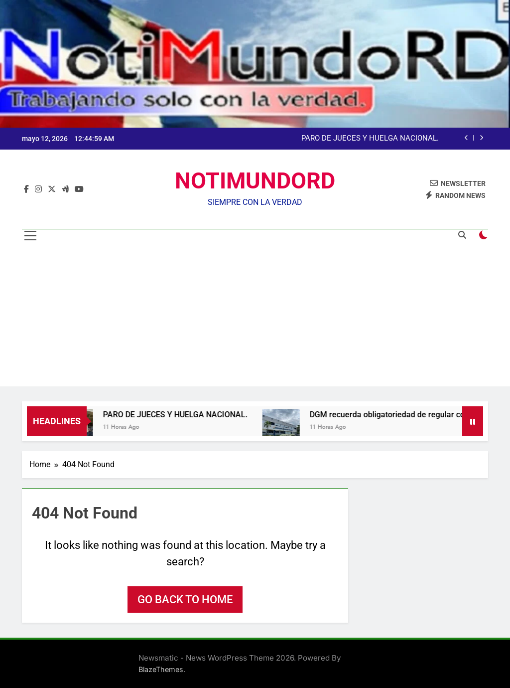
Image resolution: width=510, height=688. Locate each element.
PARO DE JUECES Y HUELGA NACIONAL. (370, 139)
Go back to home (185, 599)
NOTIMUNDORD (255, 181)
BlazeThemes (160, 669)
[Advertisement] (255, 316)
